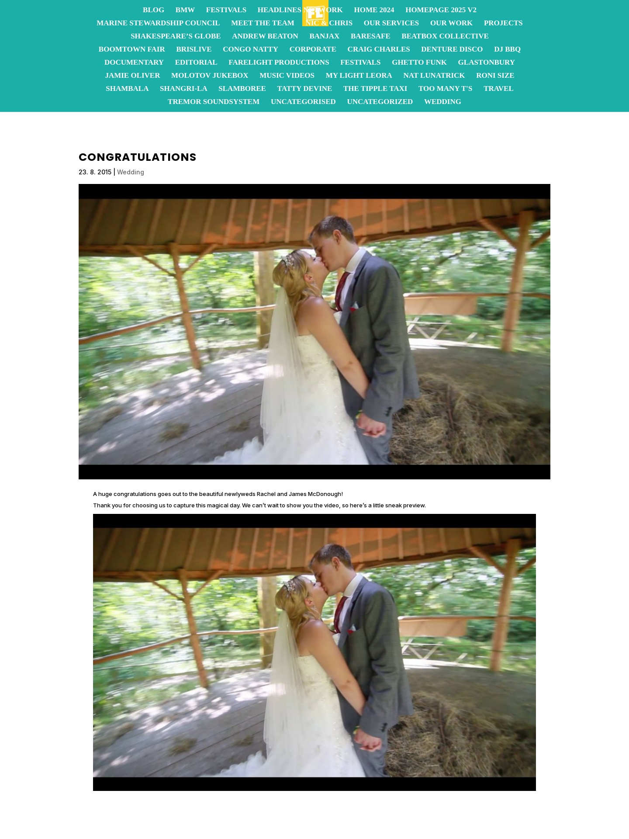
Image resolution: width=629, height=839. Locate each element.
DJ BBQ (507, 49)
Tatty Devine (304, 89)
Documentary (134, 62)
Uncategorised (303, 102)
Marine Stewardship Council (158, 23)
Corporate (313, 49)
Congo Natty (250, 49)
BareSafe (371, 36)
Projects (503, 23)
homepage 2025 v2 (441, 10)
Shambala (127, 89)
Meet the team (262, 23)
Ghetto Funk (419, 62)
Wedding (442, 102)
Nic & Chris (329, 23)
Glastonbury (486, 62)
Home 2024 (374, 10)
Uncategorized (380, 102)
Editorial (196, 62)
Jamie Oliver (132, 76)
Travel (499, 89)
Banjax (324, 36)
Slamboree (242, 89)
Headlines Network (300, 10)
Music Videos (286, 76)
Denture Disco (452, 49)
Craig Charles (379, 49)
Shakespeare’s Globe (176, 36)
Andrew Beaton (265, 36)
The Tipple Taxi (375, 89)
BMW (185, 10)
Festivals (226, 10)
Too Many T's (445, 89)
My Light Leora (359, 76)
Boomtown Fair (132, 49)
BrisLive (193, 49)
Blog (153, 10)
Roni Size (495, 76)
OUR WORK (451, 23)
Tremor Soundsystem (213, 102)
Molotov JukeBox (209, 76)
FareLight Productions (278, 62)
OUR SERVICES (391, 23)
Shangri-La (183, 89)
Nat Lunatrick (434, 76)
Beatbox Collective (444, 36)
